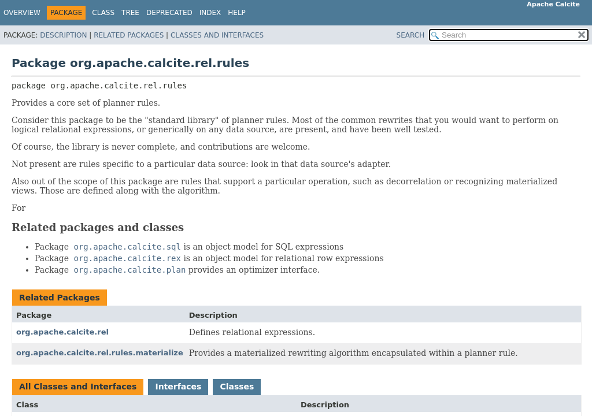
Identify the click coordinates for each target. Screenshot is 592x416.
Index (210, 13)
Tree (130, 13)
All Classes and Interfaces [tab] (77, 386)
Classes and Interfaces (217, 35)
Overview (21, 13)
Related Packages (129, 35)
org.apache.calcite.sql (127, 246)
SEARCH (411, 35)
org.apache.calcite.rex (127, 258)
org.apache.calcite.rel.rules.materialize (99, 352)
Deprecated (169, 13)
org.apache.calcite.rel (62, 332)
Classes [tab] (237, 386)
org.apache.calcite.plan (130, 269)
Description (63, 35)
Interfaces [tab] (178, 386)
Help (237, 13)
